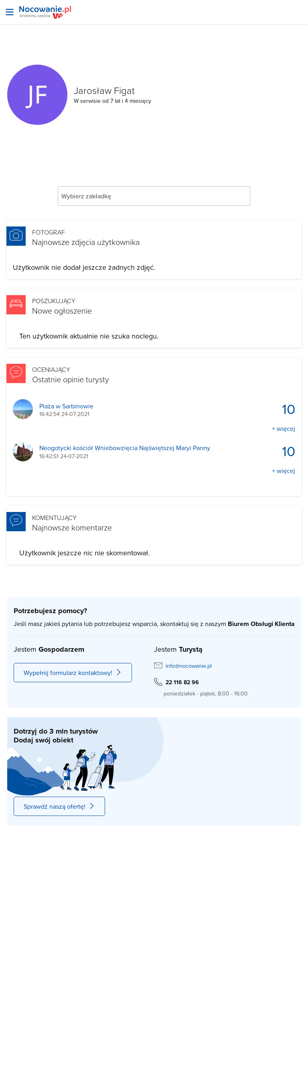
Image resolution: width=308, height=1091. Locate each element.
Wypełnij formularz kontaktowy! (73, 672)
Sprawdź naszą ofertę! (59, 806)
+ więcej (283, 428)
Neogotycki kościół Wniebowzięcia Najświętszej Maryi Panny (124, 448)
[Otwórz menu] (9, 12)
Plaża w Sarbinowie (66, 406)
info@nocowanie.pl (189, 666)
